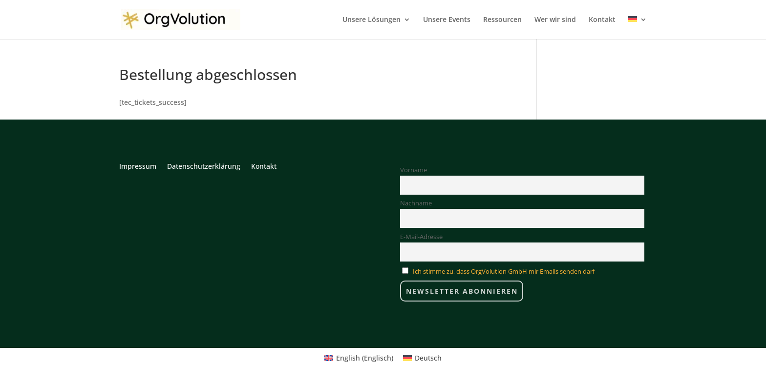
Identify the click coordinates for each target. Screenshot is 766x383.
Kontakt (602, 20)
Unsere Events (446, 20)
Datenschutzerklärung (203, 167)
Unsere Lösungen (371, 20)
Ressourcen (502, 20)
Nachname (416, 203)
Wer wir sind (555, 20)
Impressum (137, 167)
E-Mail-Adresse (421, 237)
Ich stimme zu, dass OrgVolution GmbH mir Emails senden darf (504, 271)
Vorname (413, 170)
